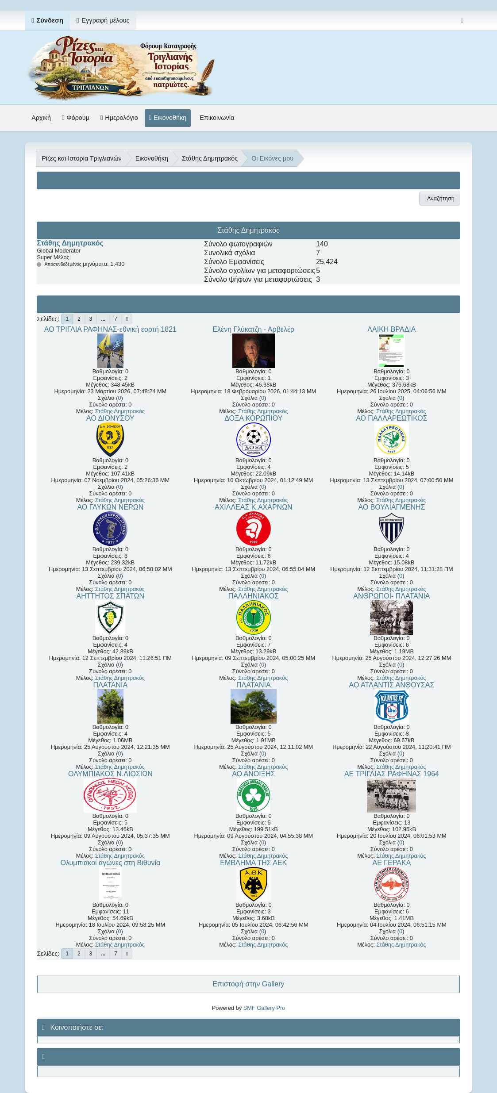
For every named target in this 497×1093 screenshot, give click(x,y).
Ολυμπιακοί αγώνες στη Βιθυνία (110, 863)
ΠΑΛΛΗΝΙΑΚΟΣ (253, 596)
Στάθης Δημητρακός (70, 243)
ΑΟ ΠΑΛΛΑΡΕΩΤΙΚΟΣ (392, 418)
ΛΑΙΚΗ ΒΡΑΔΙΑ (391, 329)
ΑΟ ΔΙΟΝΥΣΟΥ (110, 418)
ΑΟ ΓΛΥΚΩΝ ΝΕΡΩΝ (110, 507)
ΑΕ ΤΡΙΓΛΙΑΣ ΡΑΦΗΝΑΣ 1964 (391, 774)
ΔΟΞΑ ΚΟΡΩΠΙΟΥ (253, 418)
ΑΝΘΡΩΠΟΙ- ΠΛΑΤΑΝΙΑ (391, 596)
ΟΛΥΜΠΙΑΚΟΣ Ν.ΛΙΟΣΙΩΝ (110, 774)
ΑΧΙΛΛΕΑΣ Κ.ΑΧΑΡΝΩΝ (254, 507)
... (103, 319)
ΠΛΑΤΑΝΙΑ (110, 685)
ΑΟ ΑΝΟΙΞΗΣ (253, 774)
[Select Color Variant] (462, 21)
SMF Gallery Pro (264, 1008)
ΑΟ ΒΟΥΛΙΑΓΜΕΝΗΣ (391, 507)
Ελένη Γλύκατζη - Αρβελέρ (253, 329)
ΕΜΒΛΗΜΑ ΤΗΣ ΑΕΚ (253, 863)
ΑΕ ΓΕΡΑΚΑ (392, 863)
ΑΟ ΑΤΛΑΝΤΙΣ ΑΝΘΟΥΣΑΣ (392, 685)
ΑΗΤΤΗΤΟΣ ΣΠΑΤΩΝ (111, 596)
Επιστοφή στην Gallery (248, 984)
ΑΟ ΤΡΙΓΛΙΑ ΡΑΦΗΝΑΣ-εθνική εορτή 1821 (110, 329)
